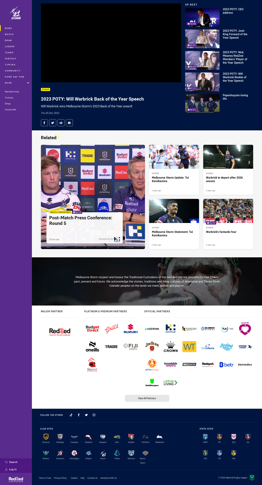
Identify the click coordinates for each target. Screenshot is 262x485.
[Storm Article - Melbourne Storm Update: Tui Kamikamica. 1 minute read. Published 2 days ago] (174, 170)
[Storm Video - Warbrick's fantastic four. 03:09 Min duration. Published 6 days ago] (228, 224)
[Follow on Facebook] (78, 415)
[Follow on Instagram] (94, 415)
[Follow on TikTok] (71, 415)
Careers (74, 478)
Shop (8, 103)
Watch (9, 34)
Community (13, 70)
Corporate (10, 109)
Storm (45, 89)
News (8, 28)
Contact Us (92, 478)
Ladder (10, 46)
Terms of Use (45, 478)
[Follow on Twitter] (86, 415)
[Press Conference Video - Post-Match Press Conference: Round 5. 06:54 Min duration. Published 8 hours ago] (93, 197)
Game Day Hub (14, 76)
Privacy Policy (60, 478)
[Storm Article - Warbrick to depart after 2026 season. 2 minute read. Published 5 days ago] (228, 170)
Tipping (10, 64)
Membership (12, 91)
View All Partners (147, 398)
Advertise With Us (108, 478)
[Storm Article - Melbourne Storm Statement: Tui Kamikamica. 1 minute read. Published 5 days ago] (174, 224)
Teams (9, 52)
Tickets (9, 97)
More (17, 82)
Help (82, 478)
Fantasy (10, 58)
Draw (8, 40)
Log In (11, 469)
